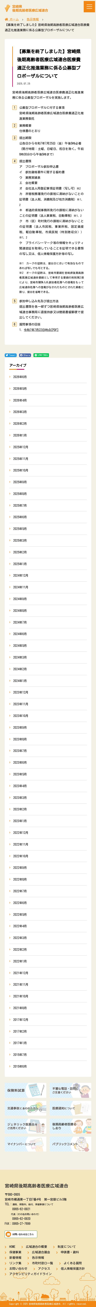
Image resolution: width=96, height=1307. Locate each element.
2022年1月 (20, 961)
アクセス (44, 1268)
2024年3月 (20, 657)
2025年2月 (20, 552)
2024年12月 (20, 575)
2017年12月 (20, 1019)
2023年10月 (20, 715)
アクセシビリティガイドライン (30, 1273)
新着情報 (15, 1257)
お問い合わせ (18, 1268)
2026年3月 (20, 411)
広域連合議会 (41, 1252)
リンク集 (15, 1263)
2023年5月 (20, 774)
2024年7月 (20, 622)
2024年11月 (20, 587)
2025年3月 (20, 540)
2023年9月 (20, 727)
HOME (12, 1246)
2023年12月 (20, 692)
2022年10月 (20, 856)
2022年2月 (20, 949)
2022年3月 (20, 937)
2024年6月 (20, 633)
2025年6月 (20, 517)
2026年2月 (20, 423)
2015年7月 (20, 1054)
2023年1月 (20, 820)
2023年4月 (20, 785)
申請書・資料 (70, 1252)
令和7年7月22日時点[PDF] (41, 329)
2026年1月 (20, 435)
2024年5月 (20, 645)
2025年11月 (20, 458)
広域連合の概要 (36, 1246)
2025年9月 (20, 482)
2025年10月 (20, 470)
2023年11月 (20, 704)
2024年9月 (20, 598)
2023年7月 (20, 750)
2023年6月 (20, 762)
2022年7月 (20, 891)
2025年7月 (20, 505)
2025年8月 (20, 493)
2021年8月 (20, 1008)
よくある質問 (73, 1263)
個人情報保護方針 (73, 1268)
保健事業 (15, 1252)
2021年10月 (20, 996)
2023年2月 (20, 809)
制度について (67, 1246)
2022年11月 (20, 844)
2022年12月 (20, 832)
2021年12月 (20, 973)
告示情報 (38, 1257)
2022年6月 (20, 902)
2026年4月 (20, 400)
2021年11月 (20, 984)
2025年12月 (20, 447)
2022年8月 (20, 879)
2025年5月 (20, 528)
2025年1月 (20, 563)
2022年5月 (20, 914)
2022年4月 (20, 926)
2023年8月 (20, 739)
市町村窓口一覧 (42, 1263)
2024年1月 (20, 680)
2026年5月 (20, 388)
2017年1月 (20, 1043)
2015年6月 (20, 1066)
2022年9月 (20, 867)
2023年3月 (20, 797)
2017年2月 (20, 1031)
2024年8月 (20, 610)
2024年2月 (20, 669)
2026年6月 (20, 376)
